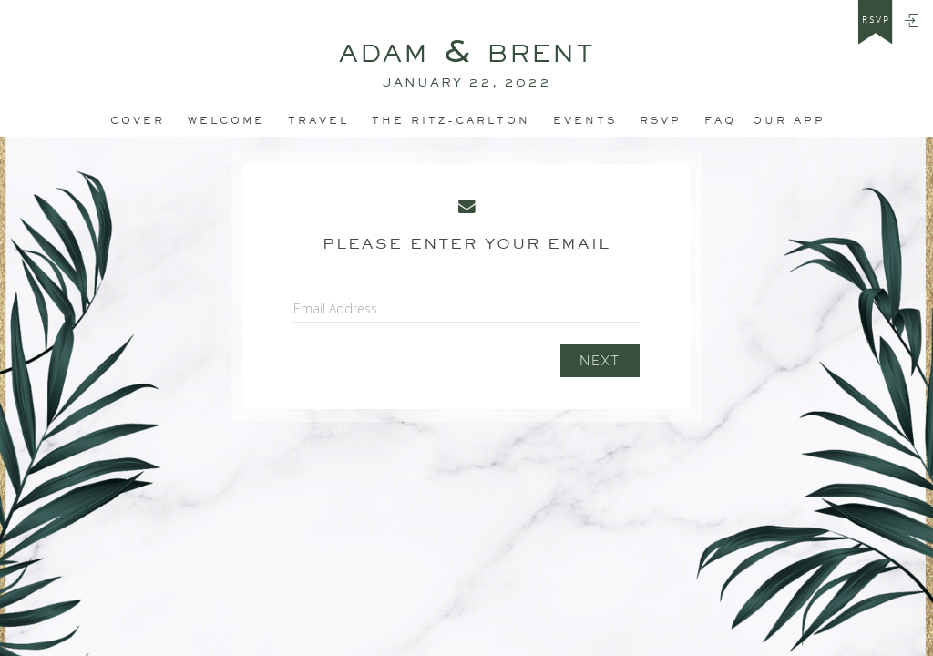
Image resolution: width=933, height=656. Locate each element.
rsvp (876, 20)
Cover (137, 120)
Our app (789, 120)
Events (585, 120)
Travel (318, 120)
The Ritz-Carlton (451, 120)
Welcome (226, 120)
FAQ (720, 120)
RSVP (661, 120)
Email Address (335, 308)
